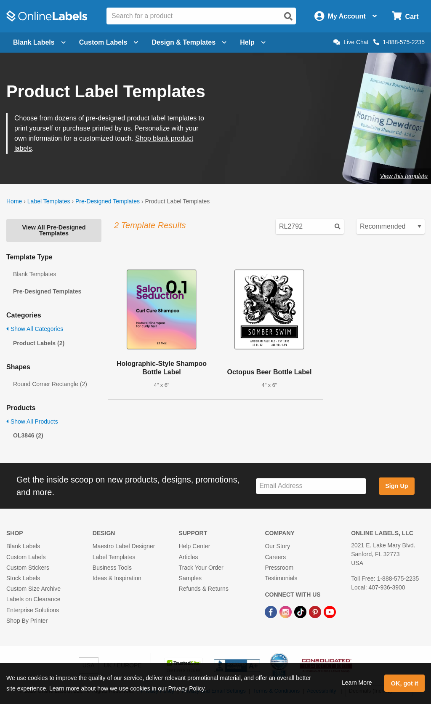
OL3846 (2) (28, 435)
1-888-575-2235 (399, 42)
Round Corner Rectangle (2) (50, 384)
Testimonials (281, 578)
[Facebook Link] (272, 611)
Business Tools (112, 567)
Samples (190, 578)
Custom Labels (25, 557)
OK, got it (404, 683)
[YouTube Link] (330, 611)
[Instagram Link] (286, 611)
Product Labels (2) (38, 343)
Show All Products (32, 421)
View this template (404, 176)
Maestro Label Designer (124, 546)
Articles (188, 557)
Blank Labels (23, 546)
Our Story (277, 546)
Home (14, 201)
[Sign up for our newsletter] (311, 486)
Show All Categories (34, 328)
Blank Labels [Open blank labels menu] (39, 42)
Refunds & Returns (204, 588)
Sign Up (396, 486)
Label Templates (48, 201)
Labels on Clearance (33, 599)
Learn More (357, 682)
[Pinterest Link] (316, 611)
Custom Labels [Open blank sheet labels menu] (108, 42)
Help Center (194, 546)
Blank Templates (34, 274)
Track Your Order (201, 567)
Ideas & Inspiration (117, 578)
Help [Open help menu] (253, 42)
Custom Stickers (27, 567)
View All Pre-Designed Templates (53, 230)
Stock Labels (23, 578)
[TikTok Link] (301, 611)
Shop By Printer (27, 620)
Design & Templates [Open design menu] (189, 42)
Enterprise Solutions (32, 610)
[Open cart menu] (405, 16)
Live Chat (350, 42)
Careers (275, 557)
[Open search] (288, 16)
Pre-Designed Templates (107, 201)
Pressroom (279, 567)
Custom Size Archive (33, 588)
